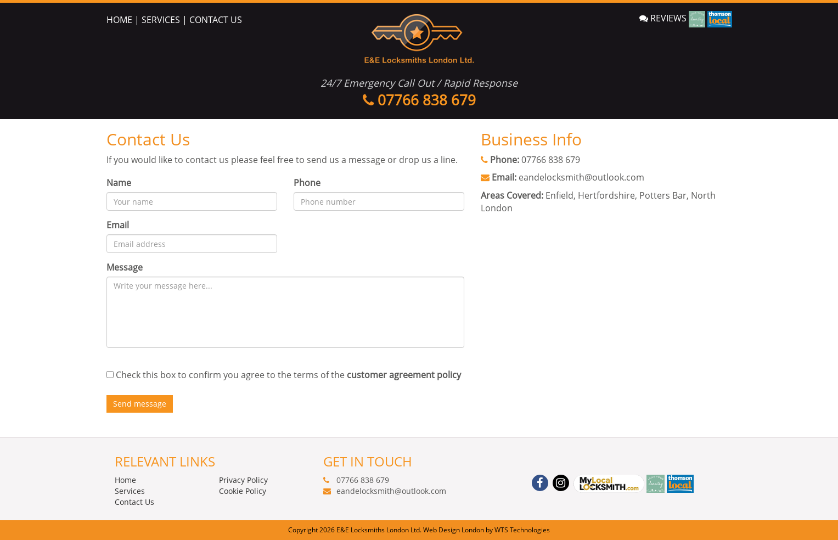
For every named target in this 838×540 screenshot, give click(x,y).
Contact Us (134, 502)
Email (117, 225)
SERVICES (161, 20)
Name (118, 183)
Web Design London (453, 530)
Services (130, 491)
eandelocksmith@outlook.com (581, 177)
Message (124, 267)
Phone (307, 183)
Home (125, 480)
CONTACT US (215, 20)
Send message (139, 403)
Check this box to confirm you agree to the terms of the (288, 375)
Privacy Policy (243, 480)
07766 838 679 (550, 160)
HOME (119, 20)
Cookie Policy (242, 491)
